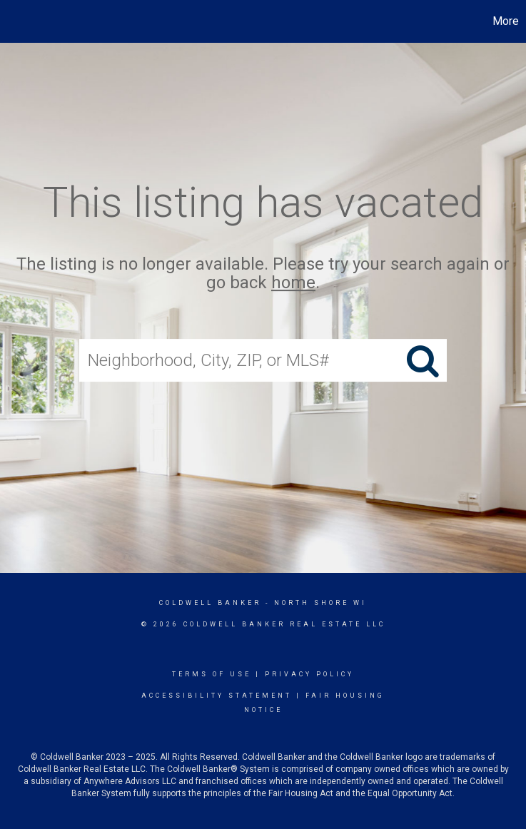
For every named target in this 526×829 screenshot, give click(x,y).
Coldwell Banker (210, 602)
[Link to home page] (18, 21)
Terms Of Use (211, 674)
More (505, 21)
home (293, 283)
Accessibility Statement (216, 695)
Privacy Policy (309, 674)
